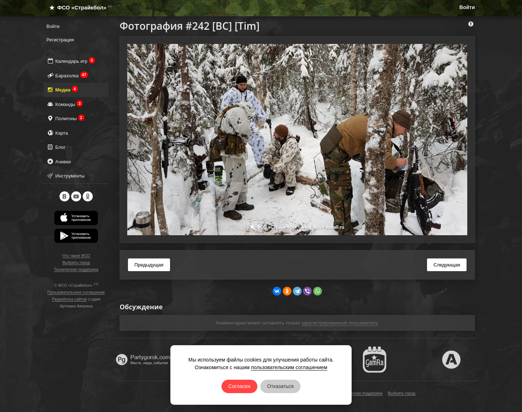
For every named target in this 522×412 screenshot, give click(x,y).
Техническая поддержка (76, 269)
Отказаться (280, 386)
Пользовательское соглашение (76, 292)
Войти (467, 7)
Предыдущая (148, 265)
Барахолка (67, 75)
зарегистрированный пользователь (340, 323)
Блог (56, 147)
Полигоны (65, 118)
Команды (64, 104)
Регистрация (60, 39)
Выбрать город (76, 262)
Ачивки (58, 161)
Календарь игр (70, 61)
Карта (57, 133)
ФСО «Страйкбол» (77, 7)
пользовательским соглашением (289, 367)
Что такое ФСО (76, 255)
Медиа (62, 89)
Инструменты (65, 175)
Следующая (447, 265)
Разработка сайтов (69, 299)
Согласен (239, 386)
